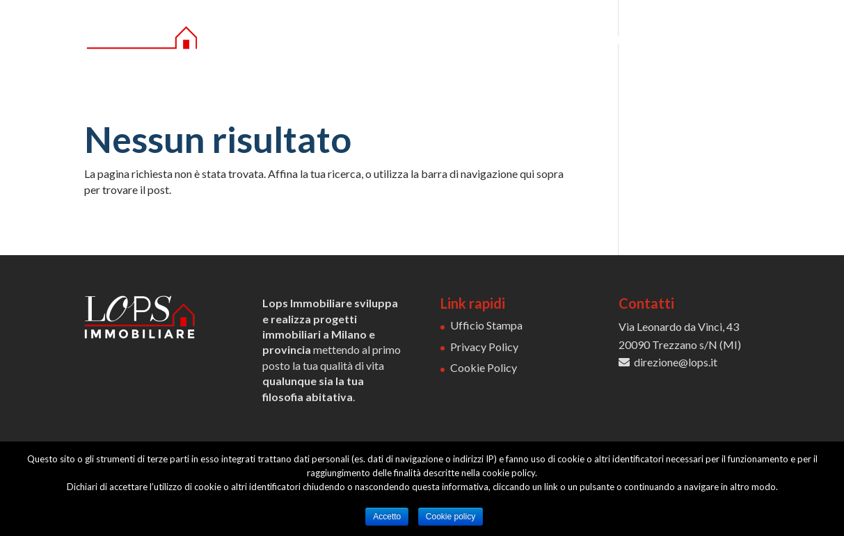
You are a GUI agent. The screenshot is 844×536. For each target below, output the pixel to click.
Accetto (387, 516)
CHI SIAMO (421, 40)
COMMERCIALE (630, 40)
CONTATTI (731, 40)
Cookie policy (450, 516)
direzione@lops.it (675, 361)
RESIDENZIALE (519, 40)
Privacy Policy (484, 346)
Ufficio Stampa (486, 325)
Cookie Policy (483, 367)
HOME (357, 40)
